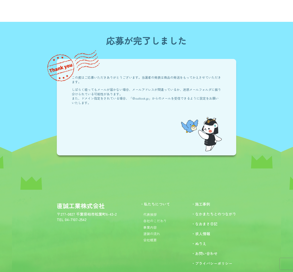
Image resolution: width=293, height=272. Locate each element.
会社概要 (150, 239)
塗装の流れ (151, 233)
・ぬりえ (198, 243)
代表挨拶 (150, 214)
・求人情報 (200, 233)
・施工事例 (200, 204)
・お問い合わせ (204, 253)
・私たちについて (155, 204)
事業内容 (150, 227)
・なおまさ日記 (204, 223)
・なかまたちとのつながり (213, 214)
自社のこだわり (155, 220)
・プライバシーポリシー (211, 263)
